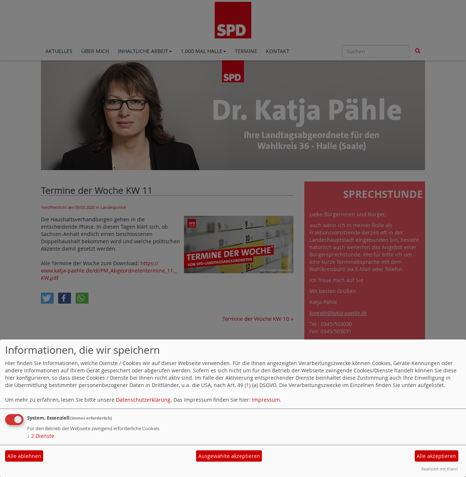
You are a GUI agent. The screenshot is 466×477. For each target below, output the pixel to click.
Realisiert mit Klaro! (439, 469)
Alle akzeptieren (436, 455)
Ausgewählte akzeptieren (229, 455)
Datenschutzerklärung (143, 399)
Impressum (266, 399)
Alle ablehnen (24, 455)
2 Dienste (40, 435)
